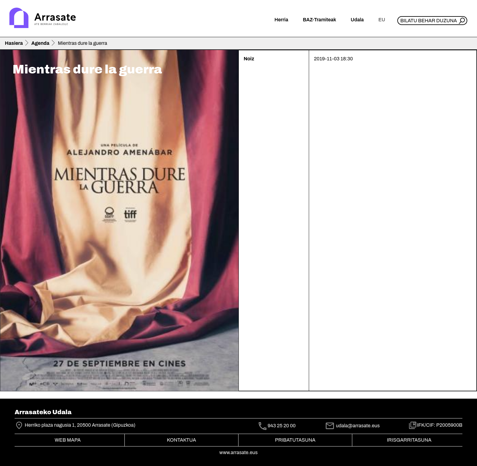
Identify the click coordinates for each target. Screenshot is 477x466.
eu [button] (381, 19)
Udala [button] (357, 19)
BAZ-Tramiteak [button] (319, 19)
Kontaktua (181, 440)
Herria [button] (281, 19)
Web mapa (68, 440)
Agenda (40, 43)
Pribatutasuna (295, 440)
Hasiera (14, 43)
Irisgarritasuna (409, 440)
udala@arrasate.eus (352, 425)
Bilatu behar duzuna (428, 20)
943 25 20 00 (282, 425)
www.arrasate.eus (238, 452)
